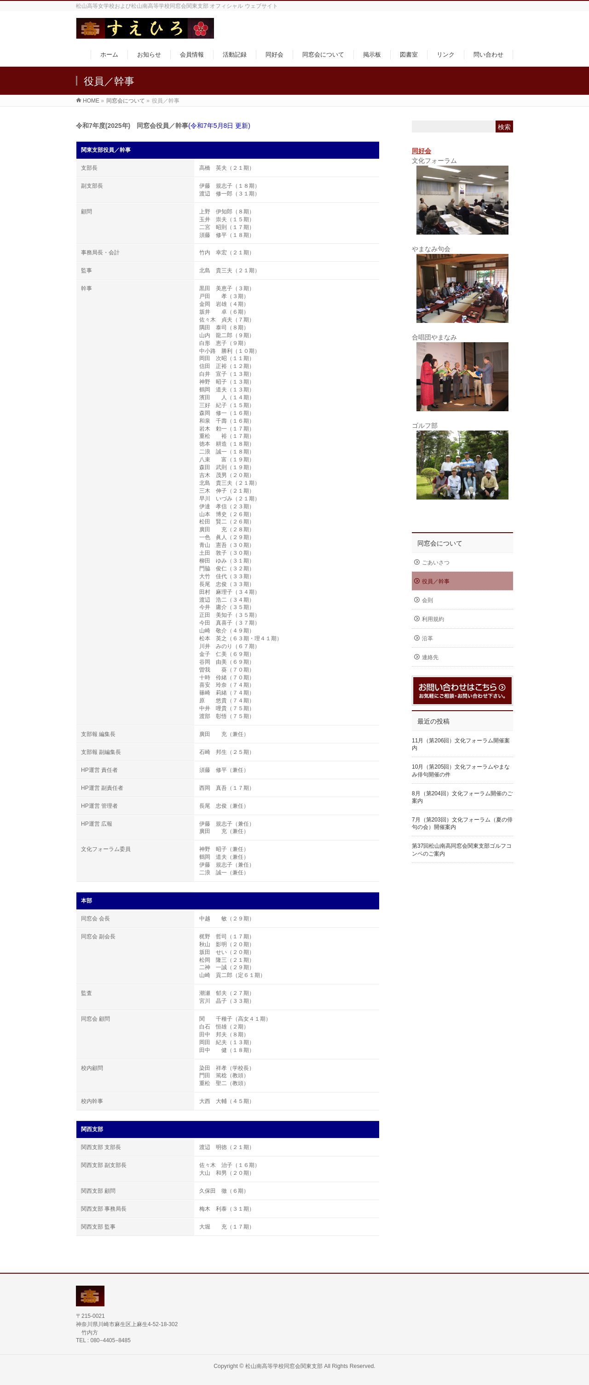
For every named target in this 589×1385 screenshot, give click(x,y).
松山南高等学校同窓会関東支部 (284, 1366)
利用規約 (433, 619)
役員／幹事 (436, 581)
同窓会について (439, 543)
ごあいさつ (436, 562)
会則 (427, 600)
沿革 (427, 638)
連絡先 (430, 657)
